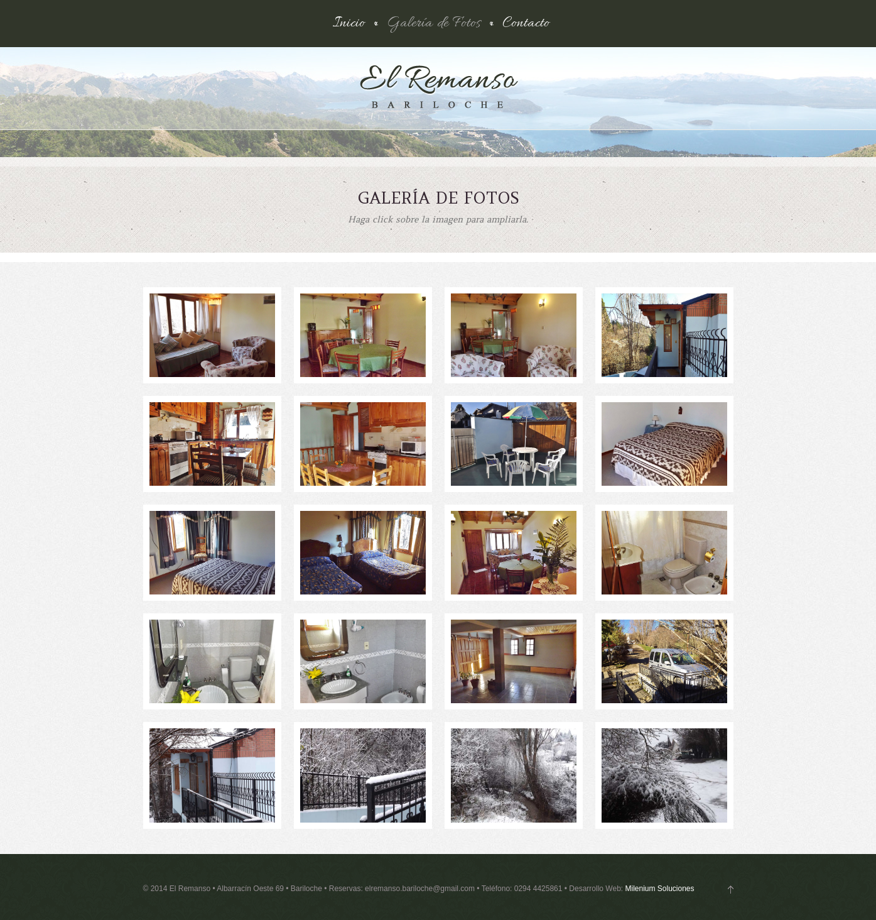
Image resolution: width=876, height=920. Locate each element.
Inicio (349, 23)
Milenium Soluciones (659, 888)
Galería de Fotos (433, 23)
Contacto (525, 23)
